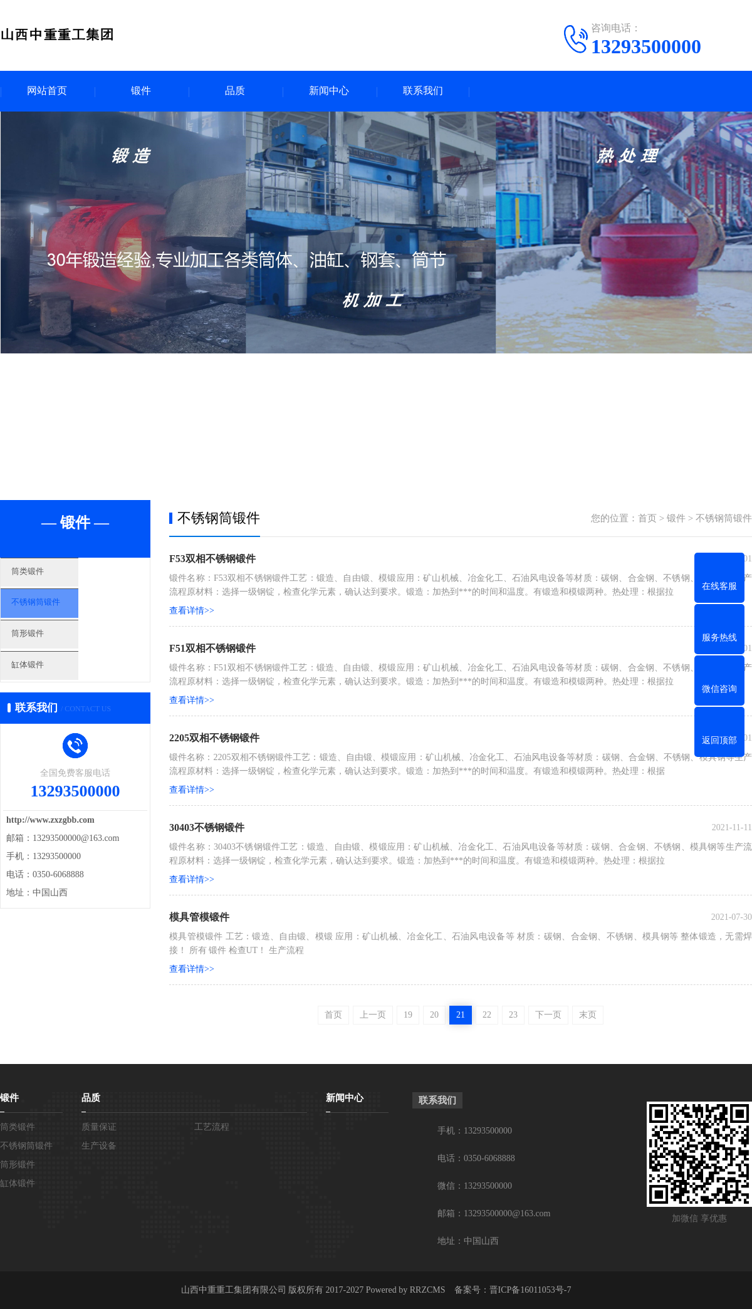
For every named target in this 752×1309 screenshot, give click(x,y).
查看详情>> (191, 610)
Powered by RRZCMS (404, 1290)
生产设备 (99, 1145)
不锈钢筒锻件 (57, 613)
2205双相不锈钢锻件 (214, 738)
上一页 (373, 1015)
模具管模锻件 (199, 917)
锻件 (141, 91)
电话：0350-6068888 (476, 1158)
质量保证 (99, 1127)
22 (487, 1015)
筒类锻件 (48, 576)
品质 (235, 91)
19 (408, 1015)
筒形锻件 (48, 650)
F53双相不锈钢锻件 (212, 558)
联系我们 (423, 91)
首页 (647, 518)
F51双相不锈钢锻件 (212, 648)
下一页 (548, 1015)
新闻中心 (329, 91)
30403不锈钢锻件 (206, 827)
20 (434, 1015)
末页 (588, 1015)
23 (513, 1015)
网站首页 (47, 91)
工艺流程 (211, 1127)
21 (460, 1015)
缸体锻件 (48, 687)
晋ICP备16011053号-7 (530, 1290)
